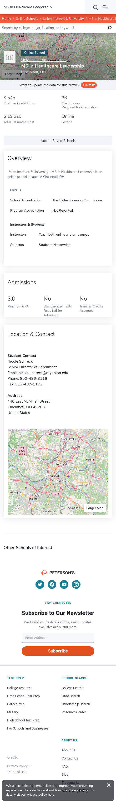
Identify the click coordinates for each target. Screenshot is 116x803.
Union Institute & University (63, 18)
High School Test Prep (23, 720)
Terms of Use (16, 772)
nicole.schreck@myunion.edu (43, 372)
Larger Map (94, 508)
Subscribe (58, 650)
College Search (72, 688)
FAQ (65, 766)
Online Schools (27, 18)
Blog (65, 774)
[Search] (96, 7)
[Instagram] (76, 584)
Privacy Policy (17, 766)
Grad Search (71, 696)
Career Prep (16, 704)
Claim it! (89, 85)
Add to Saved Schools (58, 140)
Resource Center (74, 712)
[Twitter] (39, 584)
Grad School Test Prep (23, 696)
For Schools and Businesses (27, 728)
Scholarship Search (76, 704)
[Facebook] (52, 584)
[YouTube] (64, 584)
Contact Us (70, 758)
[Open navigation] (105, 7)
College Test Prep (19, 688)
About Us (68, 750)
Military (12, 712)
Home (6, 18)
